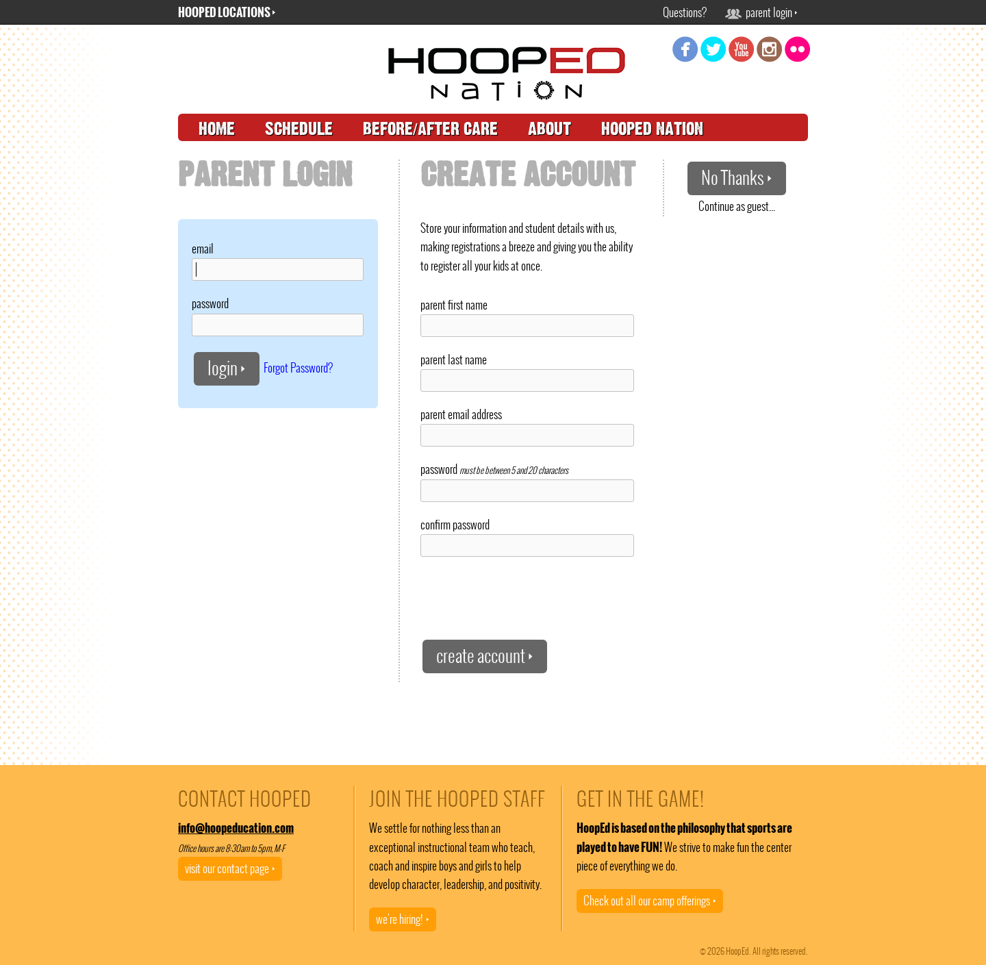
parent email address (461, 414)
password (210, 303)
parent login (761, 12)
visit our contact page (230, 868)
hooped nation (652, 129)
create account (484, 655)
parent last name (453, 359)
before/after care (430, 129)
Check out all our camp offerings (649, 900)
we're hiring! (402, 919)
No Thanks (736, 177)
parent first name (454, 305)
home (217, 129)
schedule (299, 129)
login (226, 368)
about (549, 129)
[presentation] (524, 597)
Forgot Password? (298, 367)
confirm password (455, 524)
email (203, 248)
